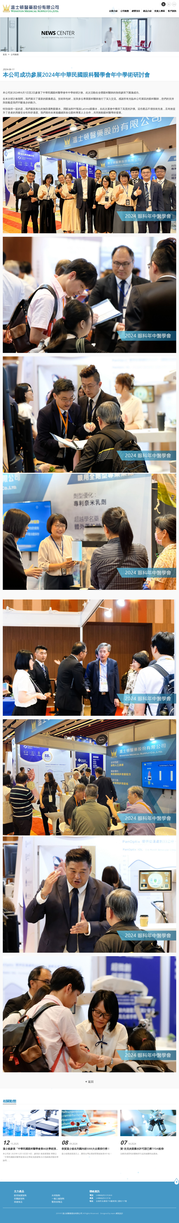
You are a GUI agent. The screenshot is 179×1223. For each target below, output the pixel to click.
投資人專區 (159, 11)
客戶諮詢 (172, 11)
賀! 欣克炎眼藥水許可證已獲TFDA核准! (142, 1148)
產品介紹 (147, 11)
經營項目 (136, 11)
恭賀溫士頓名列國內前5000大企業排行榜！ (86, 1148)
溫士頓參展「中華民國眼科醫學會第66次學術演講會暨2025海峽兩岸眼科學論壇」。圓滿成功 (31, 1148)
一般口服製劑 (58, 1198)
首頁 (5, 54)
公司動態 (124, 11)
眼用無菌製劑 (20, 1195)
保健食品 (18, 1201)
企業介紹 (113, 11)
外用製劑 (56, 1195)
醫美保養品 (57, 1201)
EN (174, 4)
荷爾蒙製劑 (19, 1198)
